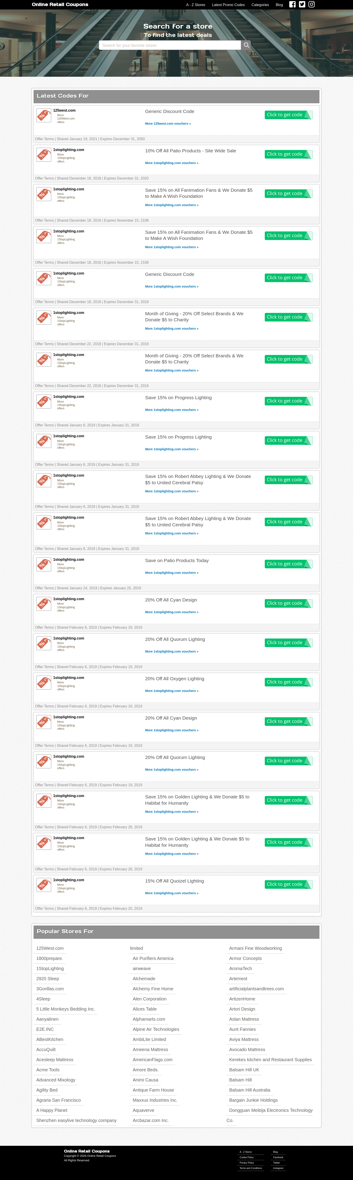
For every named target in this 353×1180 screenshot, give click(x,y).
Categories (260, 5)
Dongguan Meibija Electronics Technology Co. (269, 1115)
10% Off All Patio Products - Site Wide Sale (190, 150)
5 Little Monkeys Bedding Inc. (65, 1009)
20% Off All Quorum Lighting (175, 639)
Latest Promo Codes (228, 5)
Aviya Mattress (244, 1039)
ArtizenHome (242, 998)
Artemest (238, 978)
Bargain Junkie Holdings (253, 1100)
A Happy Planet (51, 1110)
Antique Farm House (153, 1090)
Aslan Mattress (244, 1019)
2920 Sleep (47, 978)
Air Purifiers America (153, 958)
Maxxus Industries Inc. (155, 1100)
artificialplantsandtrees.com (256, 988)
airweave (142, 968)
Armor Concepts (245, 958)
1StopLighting (50, 968)
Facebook (278, 1157)
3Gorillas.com (50, 988)
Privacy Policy (247, 1163)
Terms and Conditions (251, 1168)
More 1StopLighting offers (66, 158)
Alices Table (145, 1009)
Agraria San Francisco (58, 1100)
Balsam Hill (240, 1079)
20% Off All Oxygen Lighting (174, 678)
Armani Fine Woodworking (255, 948)
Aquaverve (143, 1110)
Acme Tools (47, 1069)
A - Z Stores (195, 5)
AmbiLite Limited (149, 1039)
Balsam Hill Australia (249, 1090)
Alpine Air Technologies (156, 1029)
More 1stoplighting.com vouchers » (172, 163)
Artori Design (242, 1009)
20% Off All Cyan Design (171, 599)
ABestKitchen (49, 1039)
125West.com (50, 948)
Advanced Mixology (55, 1079)
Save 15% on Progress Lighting (178, 397)
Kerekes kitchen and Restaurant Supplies (270, 1059)
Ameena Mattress (150, 1049)
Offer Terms (44, 139)
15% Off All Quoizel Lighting (174, 880)
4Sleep (43, 998)
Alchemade (144, 978)
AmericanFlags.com (153, 1059)
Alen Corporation (150, 998)
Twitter (276, 1163)
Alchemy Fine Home (153, 988)
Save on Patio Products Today (177, 560)
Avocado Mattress (247, 1049)
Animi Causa (145, 1079)
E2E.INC (45, 1029)
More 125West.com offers (66, 118)
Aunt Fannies (242, 1029)
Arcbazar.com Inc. (151, 1120)
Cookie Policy (247, 1157)
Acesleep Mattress (54, 1059)
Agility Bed (47, 1090)
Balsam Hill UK (244, 1069)
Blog (279, 5)
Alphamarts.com (149, 1019)
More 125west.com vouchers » (168, 123)
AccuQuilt (46, 1049)
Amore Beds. (146, 1069)
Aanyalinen (47, 1019)
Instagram (278, 1168)
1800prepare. (49, 958)
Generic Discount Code (169, 111)
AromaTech (240, 968)
